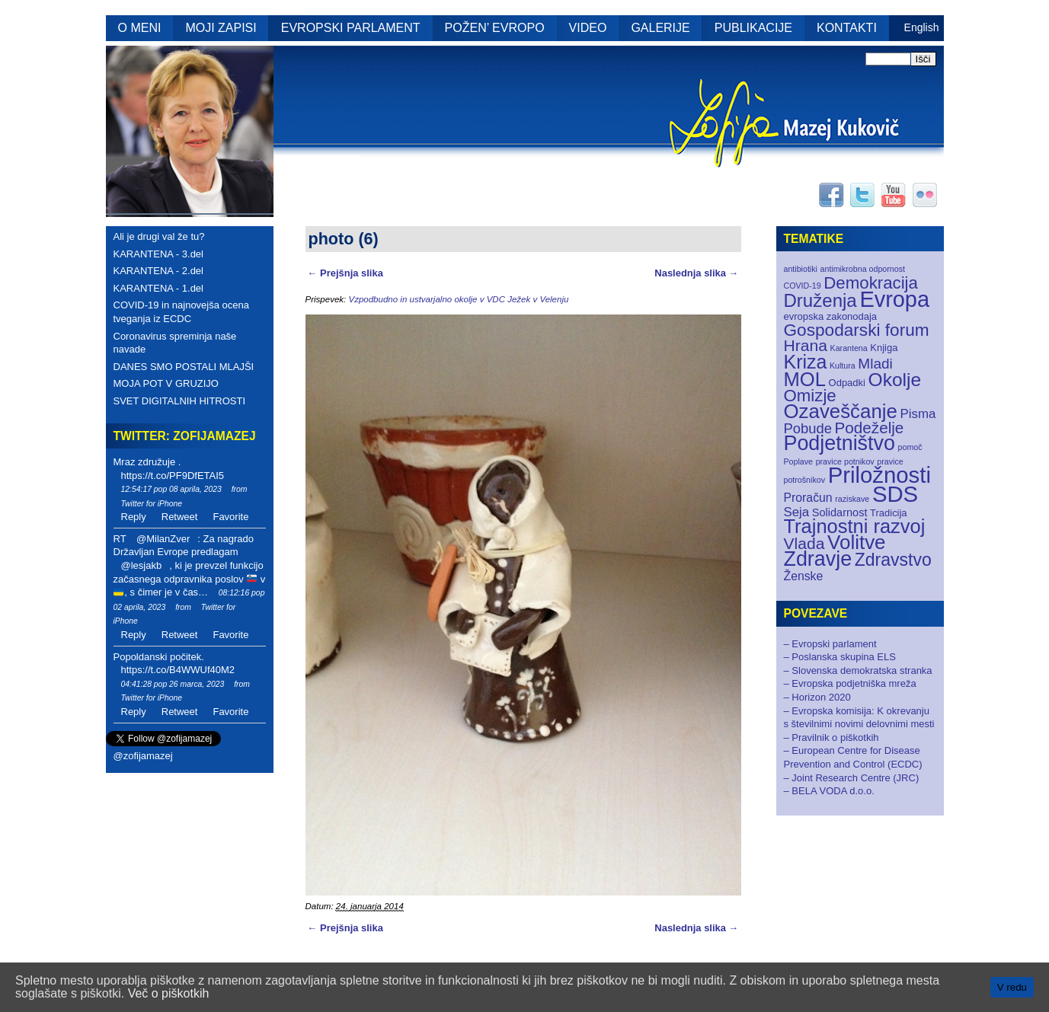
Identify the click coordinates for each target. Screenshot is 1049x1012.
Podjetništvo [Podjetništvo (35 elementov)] (839, 443)
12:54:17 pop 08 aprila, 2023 (171, 489)
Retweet (180, 516)
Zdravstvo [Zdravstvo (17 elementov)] (893, 560)
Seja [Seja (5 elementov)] (797, 512)
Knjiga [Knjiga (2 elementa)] (883, 347)
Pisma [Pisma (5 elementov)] (918, 414)
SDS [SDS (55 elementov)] (895, 493)
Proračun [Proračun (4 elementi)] (808, 497)
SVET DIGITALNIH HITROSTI (180, 401)
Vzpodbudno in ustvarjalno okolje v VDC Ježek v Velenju (458, 299)
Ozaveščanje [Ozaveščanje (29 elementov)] (840, 411)
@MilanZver (163, 538)
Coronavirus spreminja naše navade (175, 343)
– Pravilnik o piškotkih (831, 737)
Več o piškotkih (168, 993)
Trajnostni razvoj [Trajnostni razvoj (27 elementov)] (855, 526)
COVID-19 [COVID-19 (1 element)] (802, 285)
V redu (1012, 987)
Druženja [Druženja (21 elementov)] (820, 300)
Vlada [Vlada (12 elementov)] (804, 543)
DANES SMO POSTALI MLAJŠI (184, 366)
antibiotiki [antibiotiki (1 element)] (800, 268)
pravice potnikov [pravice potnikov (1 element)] (845, 461)
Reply (133, 516)
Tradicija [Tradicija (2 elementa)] (888, 513)
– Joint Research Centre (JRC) (851, 778)
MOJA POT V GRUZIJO (166, 383)
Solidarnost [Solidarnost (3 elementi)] (840, 512)
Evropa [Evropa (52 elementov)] (894, 299)
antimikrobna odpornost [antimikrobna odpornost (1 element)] (862, 268)
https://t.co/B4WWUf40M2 (178, 669)
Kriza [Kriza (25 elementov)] (805, 361)
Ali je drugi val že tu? (159, 236)
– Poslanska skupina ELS (840, 656)
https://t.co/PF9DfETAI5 (173, 475)
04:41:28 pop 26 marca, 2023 (173, 684)
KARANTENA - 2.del (159, 270)
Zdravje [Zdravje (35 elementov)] (818, 559)
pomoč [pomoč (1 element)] (910, 447)
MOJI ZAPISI (220, 27)
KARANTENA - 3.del (159, 254)
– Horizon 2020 (817, 697)
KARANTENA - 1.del (159, 288)
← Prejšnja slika (345, 273)
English (921, 27)
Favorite (230, 516)
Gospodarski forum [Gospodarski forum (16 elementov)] (856, 330)
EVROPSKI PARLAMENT (351, 27)
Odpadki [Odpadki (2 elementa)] (847, 382)
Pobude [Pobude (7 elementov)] (808, 428)
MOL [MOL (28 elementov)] (805, 379)
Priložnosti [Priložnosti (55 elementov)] (879, 474)
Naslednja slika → (696, 273)
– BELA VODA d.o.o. (829, 791)
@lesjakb (141, 565)
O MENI (140, 27)
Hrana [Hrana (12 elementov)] (805, 345)
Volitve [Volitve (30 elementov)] (856, 542)
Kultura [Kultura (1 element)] (843, 365)
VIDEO (588, 27)
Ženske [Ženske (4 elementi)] (804, 576)
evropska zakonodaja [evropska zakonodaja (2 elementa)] (831, 316)
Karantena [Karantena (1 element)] (849, 348)
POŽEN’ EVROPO (495, 27)
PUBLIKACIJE (753, 27)
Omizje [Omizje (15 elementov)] (810, 395)
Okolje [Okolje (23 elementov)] (895, 379)
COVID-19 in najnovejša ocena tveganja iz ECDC (182, 311)
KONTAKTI (847, 27)
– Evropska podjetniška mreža (850, 683)
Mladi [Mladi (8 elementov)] (875, 364)
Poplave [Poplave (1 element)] (799, 461)
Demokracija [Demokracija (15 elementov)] (871, 282)
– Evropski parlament (830, 644)
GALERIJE (660, 27)
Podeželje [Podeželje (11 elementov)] (868, 427)
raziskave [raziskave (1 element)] (852, 498)
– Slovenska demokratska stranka (858, 670)
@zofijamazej (143, 755)
